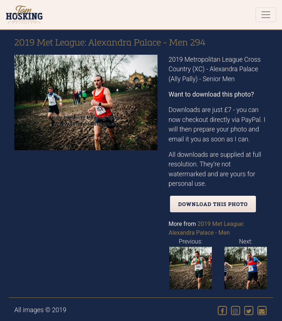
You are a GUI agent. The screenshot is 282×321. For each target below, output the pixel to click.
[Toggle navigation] (266, 14)
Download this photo (213, 204)
